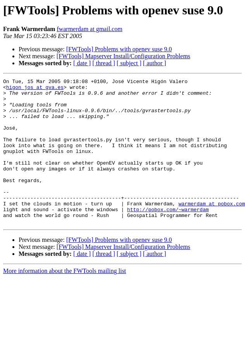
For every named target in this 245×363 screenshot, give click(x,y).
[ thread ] (103, 63)
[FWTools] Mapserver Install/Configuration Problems (123, 56)
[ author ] (154, 63)
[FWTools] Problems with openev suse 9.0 (119, 49)
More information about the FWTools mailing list (64, 300)
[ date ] (82, 63)
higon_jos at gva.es (35, 89)
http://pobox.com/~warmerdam (168, 236)
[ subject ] (129, 63)
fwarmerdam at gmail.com (89, 29)
